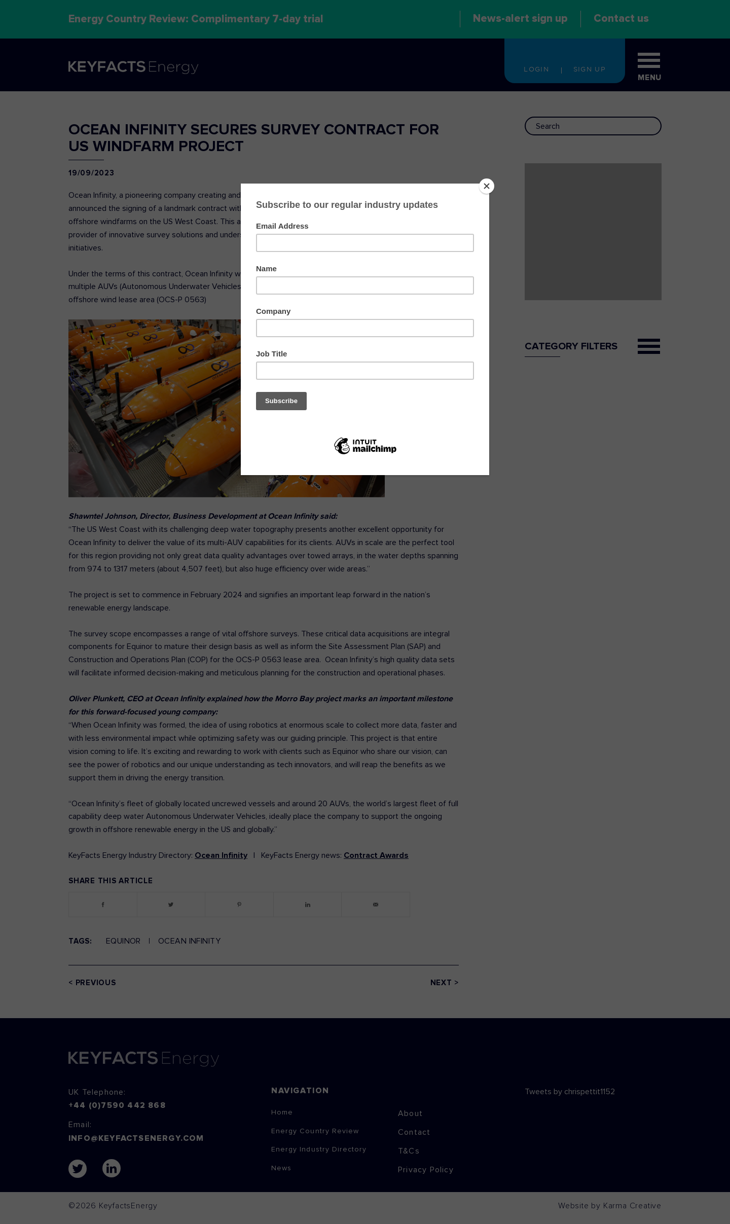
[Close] (486, 186)
